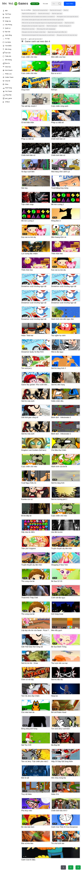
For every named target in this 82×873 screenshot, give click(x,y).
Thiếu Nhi (8, 56)
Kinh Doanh (8, 70)
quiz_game (8, 98)
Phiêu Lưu (8, 74)
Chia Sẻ (7, 81)
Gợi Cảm (8, 53)
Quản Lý (7, 28)
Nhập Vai (8, 21)
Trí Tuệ (7, 38)
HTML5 (7, 102)
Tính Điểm (8, 45)
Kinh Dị (7, 17)
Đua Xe (7, 63)
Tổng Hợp (8, 95)
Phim (6, 84)
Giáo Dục (8, 67)
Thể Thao (8, 14)
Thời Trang (8, 88)
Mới (6, 10)
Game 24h (37, 3)
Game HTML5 (72, 3)
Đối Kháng (8, 60)
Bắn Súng (8, 49)
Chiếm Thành (9, 77)
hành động (8, 35)
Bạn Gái (7, 31)
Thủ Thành (8, 91)
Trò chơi (48, 3)
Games (16, 3)
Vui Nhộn (8, 42)
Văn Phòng (8, 24)
